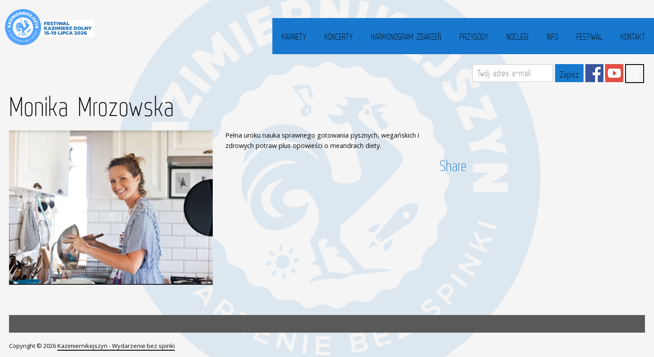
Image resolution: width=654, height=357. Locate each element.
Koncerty (338, 36)
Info (552, 36)
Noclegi (517, 36)
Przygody (473, 36)
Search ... (634, 73)
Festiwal (589, 36)
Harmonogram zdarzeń (406, 36)
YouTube (614, 73)
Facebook (594, 73)
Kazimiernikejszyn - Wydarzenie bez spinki (116, 346)
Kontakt (633, 36)
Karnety (293, 36)
